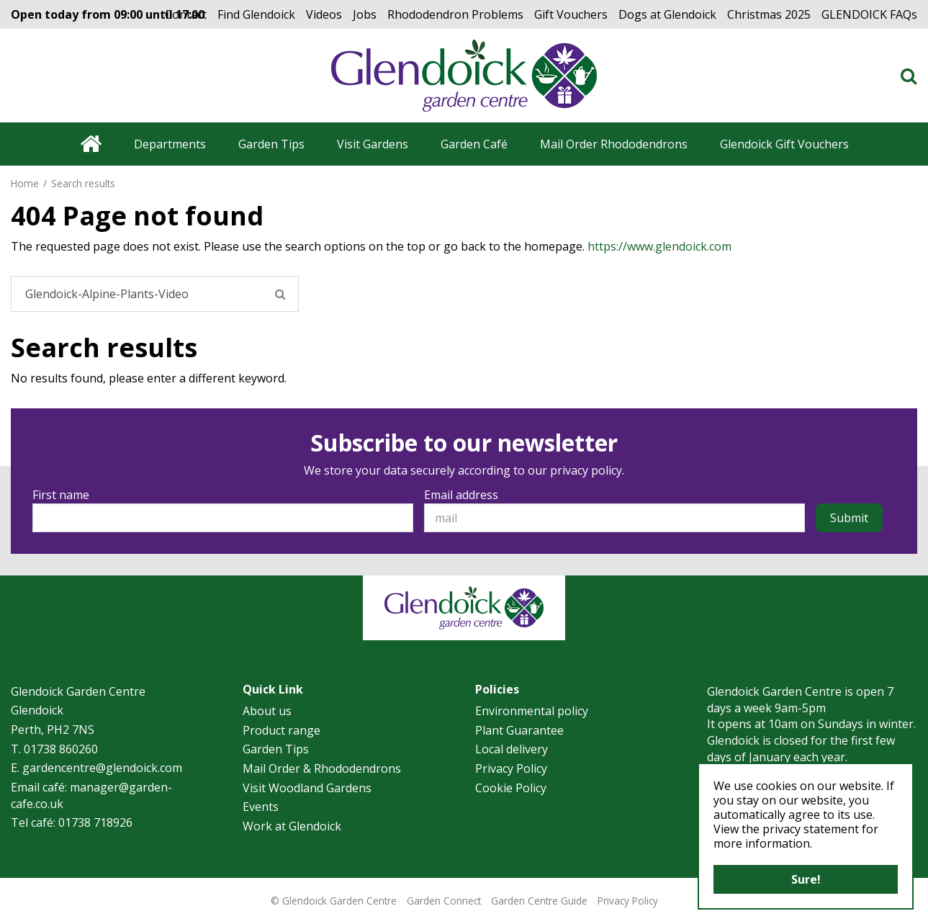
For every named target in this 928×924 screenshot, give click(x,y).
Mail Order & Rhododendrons (322, 768)
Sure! (806, 879)
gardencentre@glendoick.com (102, 768)
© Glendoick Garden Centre (334, 900)
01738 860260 (61, 749)
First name (60, 495)
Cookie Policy (510, 788)
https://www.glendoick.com (659, 246)
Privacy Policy (511, 768)
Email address (461, 495)
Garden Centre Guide (539, 900)
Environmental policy (531, 711)
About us (267, 711)
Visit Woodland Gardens (307, 788)
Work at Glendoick (292, 826)
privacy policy (586, 470)
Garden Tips (276, 749)
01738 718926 (95, 822)
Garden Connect (444, 900)
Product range (281, 730)
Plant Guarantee (519, 730)
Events (261, 807)
